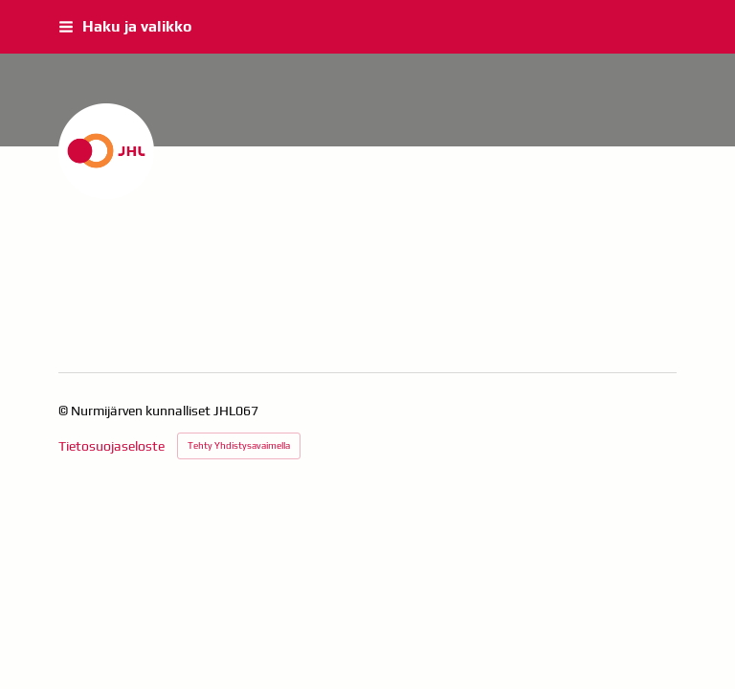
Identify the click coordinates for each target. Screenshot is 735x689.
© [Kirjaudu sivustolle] (64, 410)
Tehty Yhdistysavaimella (239, 445)
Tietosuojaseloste (111, 446)
